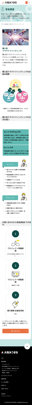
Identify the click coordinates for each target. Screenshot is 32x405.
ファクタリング (5, 364)
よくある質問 (4, 382)
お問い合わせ (4, 388)
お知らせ (3, 385)
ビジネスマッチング (6, 375)
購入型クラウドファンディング (9, 370)
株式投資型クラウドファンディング (10, 366)
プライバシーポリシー (6, 396)
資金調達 (3, 361)
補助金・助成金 (5, 372)
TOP (2, 358)
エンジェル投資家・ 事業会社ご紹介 (10, 368)
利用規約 (3, 394)
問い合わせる (15, 331)
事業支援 (3, 379)
